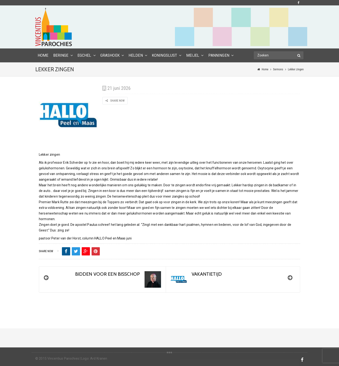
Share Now (115, 100)
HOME (43, 55)
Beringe (61, 55)
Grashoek (110, 55)
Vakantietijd (207, 274)
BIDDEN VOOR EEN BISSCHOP (107, 274)
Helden (136, 55)
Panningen (218, 55)
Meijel (192, 55)
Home (265, 69)
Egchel (84, 55)
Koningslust (164, 55)
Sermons (278, 69)
